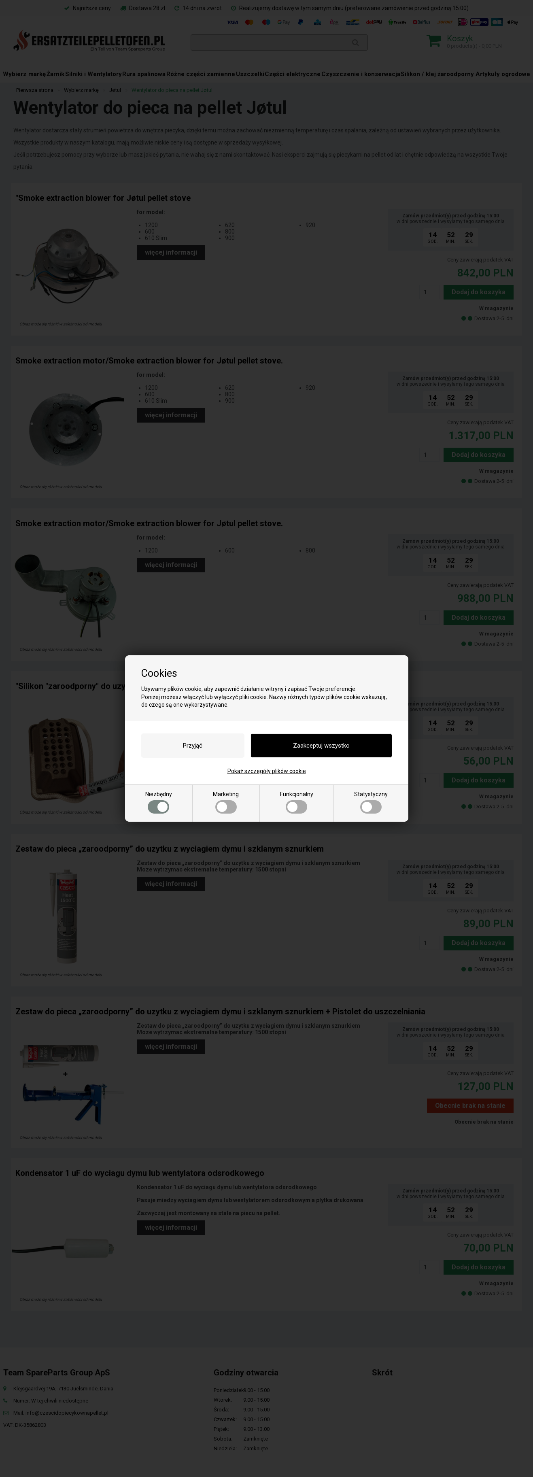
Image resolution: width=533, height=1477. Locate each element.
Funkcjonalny (296, 802)
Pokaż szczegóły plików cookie (266, 771)
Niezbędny (158, 802)
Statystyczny (371, 802)
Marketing (226, 802)
